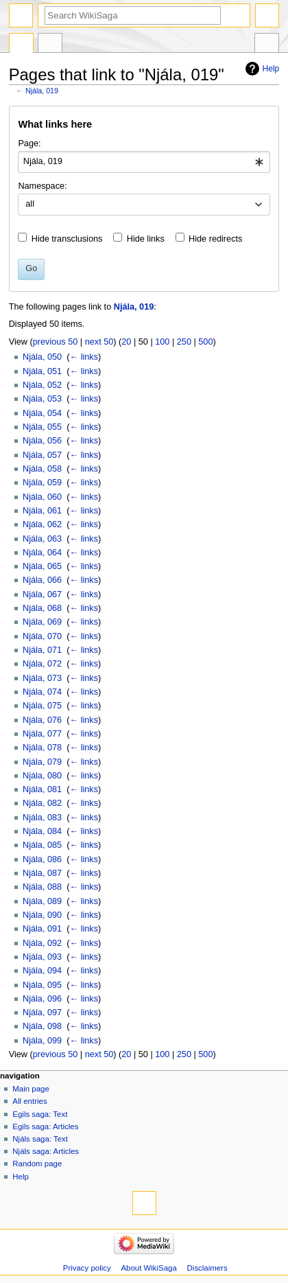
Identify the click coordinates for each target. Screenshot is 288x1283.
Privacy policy (87, 1268)
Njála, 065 (42, 566)
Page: (29, 143)
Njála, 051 (42, 371)
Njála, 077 (42, 734)
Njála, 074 (42, 692)
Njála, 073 (42, 678)
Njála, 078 (42, 747)
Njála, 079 (42, 762)
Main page (30, 1089)
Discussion (50, 45)
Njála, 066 (42, 580)
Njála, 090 (42, 915)
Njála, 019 (41, 90)
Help (271, 68)
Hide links (146, 239)
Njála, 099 (42, 1040)
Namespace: (42, 186)
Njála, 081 (42, 789)
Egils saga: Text (39, 1114)
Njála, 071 (42, 650)
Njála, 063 (42, 539)
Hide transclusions (67, 239)
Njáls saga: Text (40, 1139)
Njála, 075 (42, 705)
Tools (266, 45)
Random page (37, 1163)
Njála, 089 (42, 901)
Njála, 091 (42, 929)
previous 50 (55, 342)
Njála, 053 (42, 399)
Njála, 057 (42, 455)
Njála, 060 (42, 497)
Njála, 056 (42, 441)
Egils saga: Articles (45, 1126)
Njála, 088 (42, 887)
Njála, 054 (42, 413)
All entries (29, 1101)
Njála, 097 (42, 1012)
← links (83, 357)
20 (126, 342)
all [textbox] (29, 204)
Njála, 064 (42, 552)
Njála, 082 (42, 803)
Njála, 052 (42, 385)
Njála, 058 (42, 469)
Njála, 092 (42, 943)
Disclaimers (207, 1268)
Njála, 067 (42, 594)
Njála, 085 (42, 845)
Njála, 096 (42, 999)
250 (184, 342)
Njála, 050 (42, 357)
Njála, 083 (42, 817)
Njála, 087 (42, 873)
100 (162, 342)
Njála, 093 (42, 957)
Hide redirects (215, 239)
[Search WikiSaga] (133, 15)
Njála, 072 (42, 664)
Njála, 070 (42, 636)
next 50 (99, 342)
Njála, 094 (42, 970)
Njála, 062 (42, 524)
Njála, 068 (42, 608)
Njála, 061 (42, 511)
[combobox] (143, 162)
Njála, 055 (42, 427)
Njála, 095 (42, 985)
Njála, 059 (42, 482)
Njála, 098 (42, 1026)
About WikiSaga (148, 1268)
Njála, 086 (42, 859)
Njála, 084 (42, 831)
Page (21, 45)
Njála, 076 (42, 720)
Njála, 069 (42, 622)
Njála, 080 (42, 776)
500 (205, 342)
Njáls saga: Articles (45, 1151)
